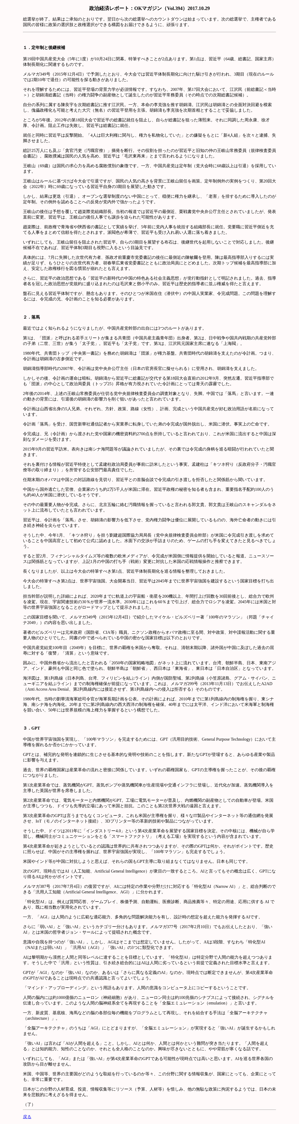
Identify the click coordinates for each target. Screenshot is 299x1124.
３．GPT (31, 728)
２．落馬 (31, 317)
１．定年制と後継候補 (44, 47)
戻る (27, 1117)
